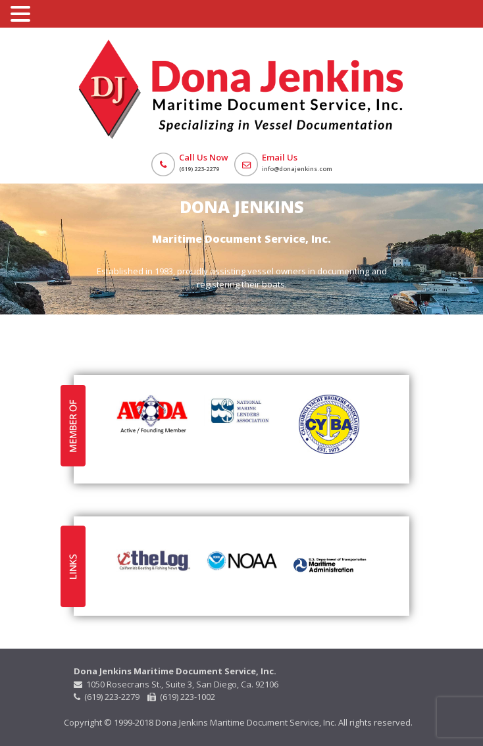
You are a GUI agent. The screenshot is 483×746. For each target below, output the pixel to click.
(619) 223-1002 (181, 697)
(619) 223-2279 (107, 697)
